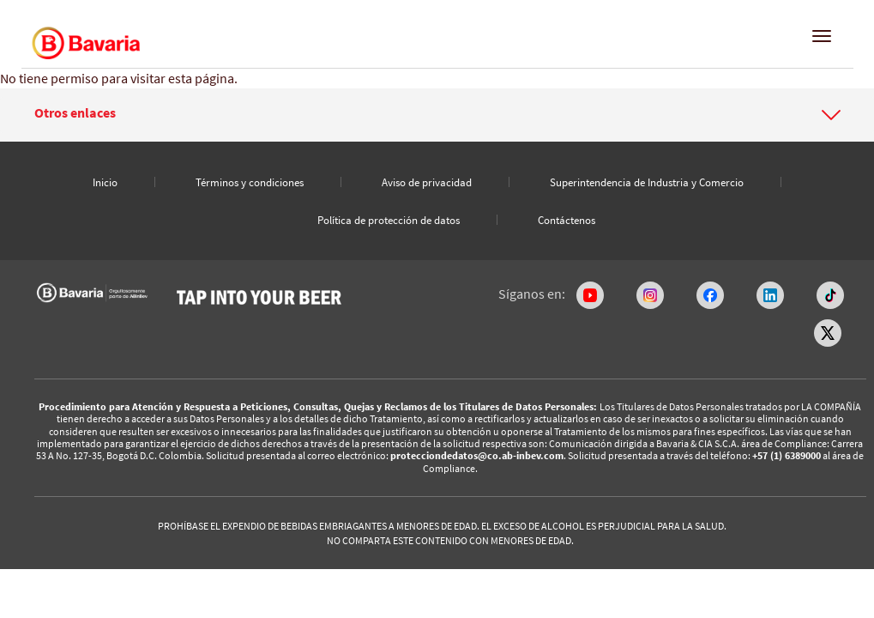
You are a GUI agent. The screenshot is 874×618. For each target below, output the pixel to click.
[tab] (437, 115)
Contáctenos (566, 220)
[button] (437, 113)
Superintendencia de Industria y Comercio (647, 182)
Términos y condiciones (250, 182)
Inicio (105, 182)
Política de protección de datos (388, 220)
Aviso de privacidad (427, 182)
